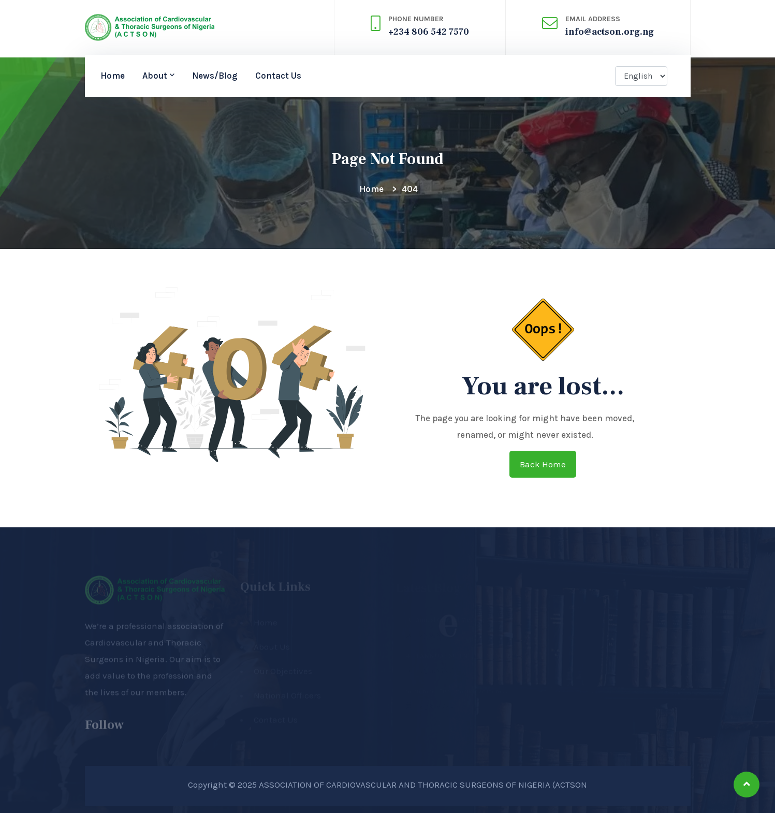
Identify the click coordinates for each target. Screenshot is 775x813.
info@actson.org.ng (609, 32)
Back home (543, 464)
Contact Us (278, 75)
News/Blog (215, 75)
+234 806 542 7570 (428, 32)
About (154, 75)
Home (112, 75)
